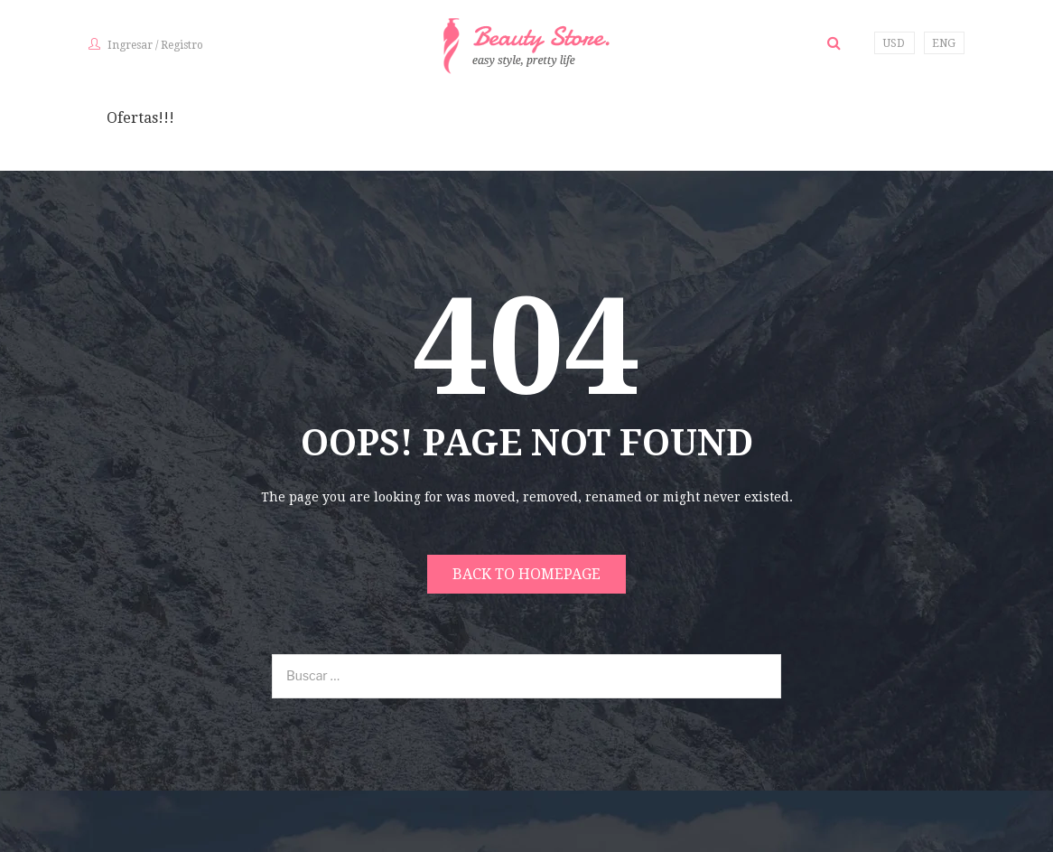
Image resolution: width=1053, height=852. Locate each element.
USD (894, 43)
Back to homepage (526, 574)
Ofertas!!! (140, 117)
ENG (943, 43)
